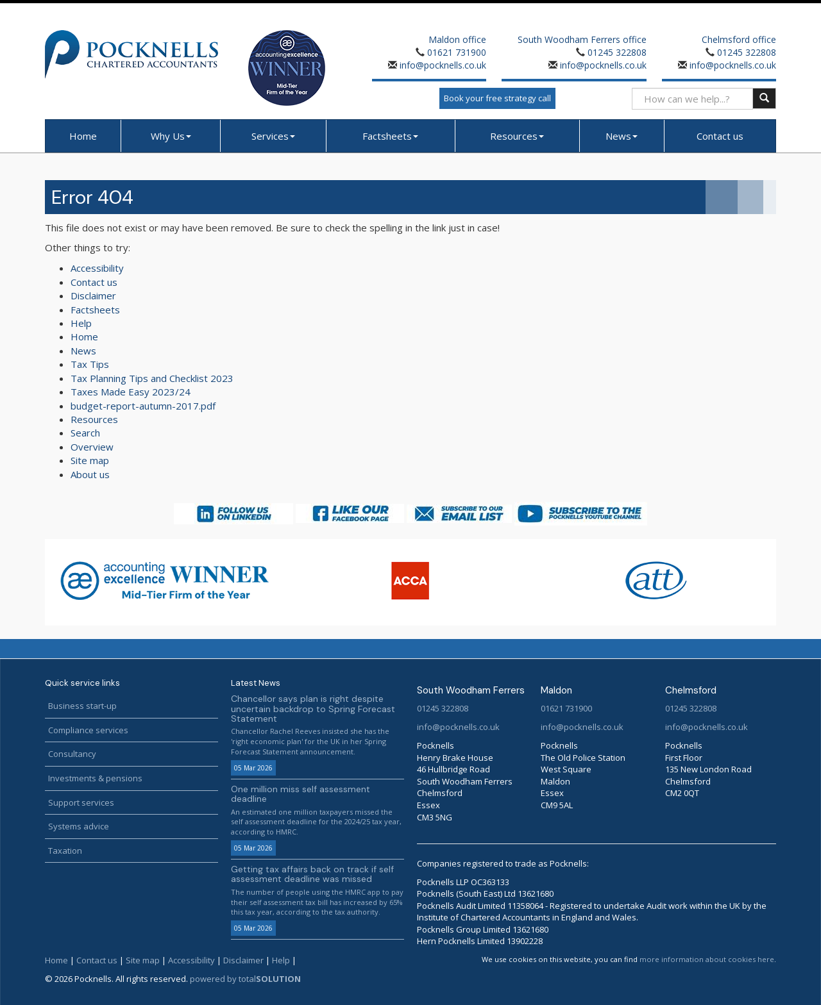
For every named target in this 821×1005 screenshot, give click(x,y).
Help (81, 323)
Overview (92, 446)
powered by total (245, 978)
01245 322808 (617, 52)
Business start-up (82, 705)
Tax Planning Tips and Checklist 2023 (152, 378)
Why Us (171, 135)
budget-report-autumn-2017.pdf (143, 405)
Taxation (65, 850)
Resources (517, 135)
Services (273, 135)
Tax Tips (90, 364)
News (621, 135)
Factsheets (390, 135)
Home (83, 135)
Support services (81, 802)
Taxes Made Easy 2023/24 (130, 391)
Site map (90, 460)
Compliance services (88, 730)
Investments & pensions (95, 778)
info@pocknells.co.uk (441, 65)
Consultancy (72, 754)
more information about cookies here (706, 959)
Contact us (720, 135)
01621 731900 (456, 52)
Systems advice (78, 826)
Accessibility (97, 268)
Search (85, 432)
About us (90, 474)
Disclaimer (93, 295)
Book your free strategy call (497, 98)
